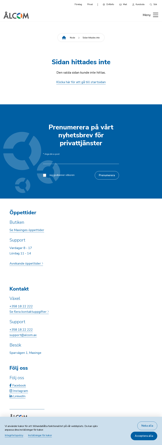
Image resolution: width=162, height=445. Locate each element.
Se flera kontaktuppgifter (29, 312)
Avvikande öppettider (26, 263)
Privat (90, 4)
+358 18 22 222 (21, 306)
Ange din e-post (51, 154)
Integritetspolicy (14, 435)
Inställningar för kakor (40, 435)
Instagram (18, 391)
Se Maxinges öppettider (26, 230)
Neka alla (147, 426)
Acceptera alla (144, 436)
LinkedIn (17, 396)
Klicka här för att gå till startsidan (81, 82)
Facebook (17, 385)
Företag (78, 4)
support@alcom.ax (23, 335)
